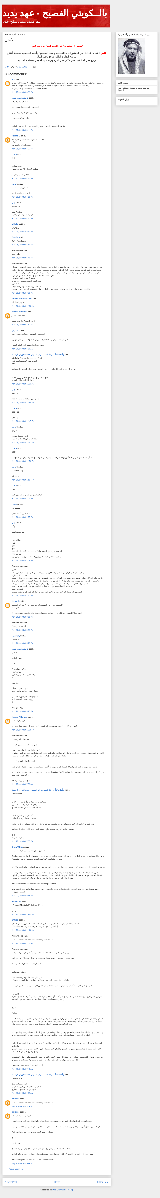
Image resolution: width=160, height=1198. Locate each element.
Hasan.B (15, 601)
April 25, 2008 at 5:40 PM (23, 231)
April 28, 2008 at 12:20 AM (23, 930)
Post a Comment (16, 1169)
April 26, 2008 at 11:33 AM (23, 384)
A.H (13, 79)
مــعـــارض (16, 330)
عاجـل (14, 154)
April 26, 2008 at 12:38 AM (23, 306)
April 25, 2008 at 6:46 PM (23, 258)
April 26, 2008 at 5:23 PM (23, 643)
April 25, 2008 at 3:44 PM (23, 130)
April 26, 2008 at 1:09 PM (23, 560)
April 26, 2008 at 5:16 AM (22, 349)
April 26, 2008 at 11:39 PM (23, 730)
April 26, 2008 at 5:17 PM (23, 630)
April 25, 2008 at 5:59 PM (23, 244)
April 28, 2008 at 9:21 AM (22, 1093)
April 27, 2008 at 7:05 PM (23, 841)
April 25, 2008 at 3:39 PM (23, 92)
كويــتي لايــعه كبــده (20, 98)
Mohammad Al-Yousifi (22, 298)
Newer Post (11, 1182)
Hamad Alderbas (19, 312)
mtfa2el (15, 224)
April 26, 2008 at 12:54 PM (23, 480)
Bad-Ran (16, 237)
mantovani (16, 901)
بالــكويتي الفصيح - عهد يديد (54, 13)
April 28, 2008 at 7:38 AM (22, 943)
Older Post (102, 1182)
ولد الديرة (16, 636)
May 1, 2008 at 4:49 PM (22, 1163)
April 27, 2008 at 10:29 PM (23, 914)
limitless (15, 1099)
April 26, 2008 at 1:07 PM (23, 517)
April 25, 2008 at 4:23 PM (23, 197)
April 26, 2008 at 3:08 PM (23, 617)
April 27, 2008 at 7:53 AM (22, 784)
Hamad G (16, 136)
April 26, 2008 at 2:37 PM (23, 595)
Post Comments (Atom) (62, 1190)
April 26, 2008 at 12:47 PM (23, 421)
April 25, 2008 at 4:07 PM (23, 149)
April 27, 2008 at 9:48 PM (23, 895)
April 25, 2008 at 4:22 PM (23, 178)
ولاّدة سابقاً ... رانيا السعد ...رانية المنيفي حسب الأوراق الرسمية (38, 354)
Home (57, 1182)
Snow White (17, 847)
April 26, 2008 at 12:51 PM (23, 442)
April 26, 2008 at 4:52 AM (22, 325)
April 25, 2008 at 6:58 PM (23, 293)
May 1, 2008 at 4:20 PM (22, 1106)
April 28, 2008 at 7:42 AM (22, 1069)
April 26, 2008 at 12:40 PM (23, 402)
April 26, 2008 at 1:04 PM (23, 498)
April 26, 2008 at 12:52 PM (23, 461)
